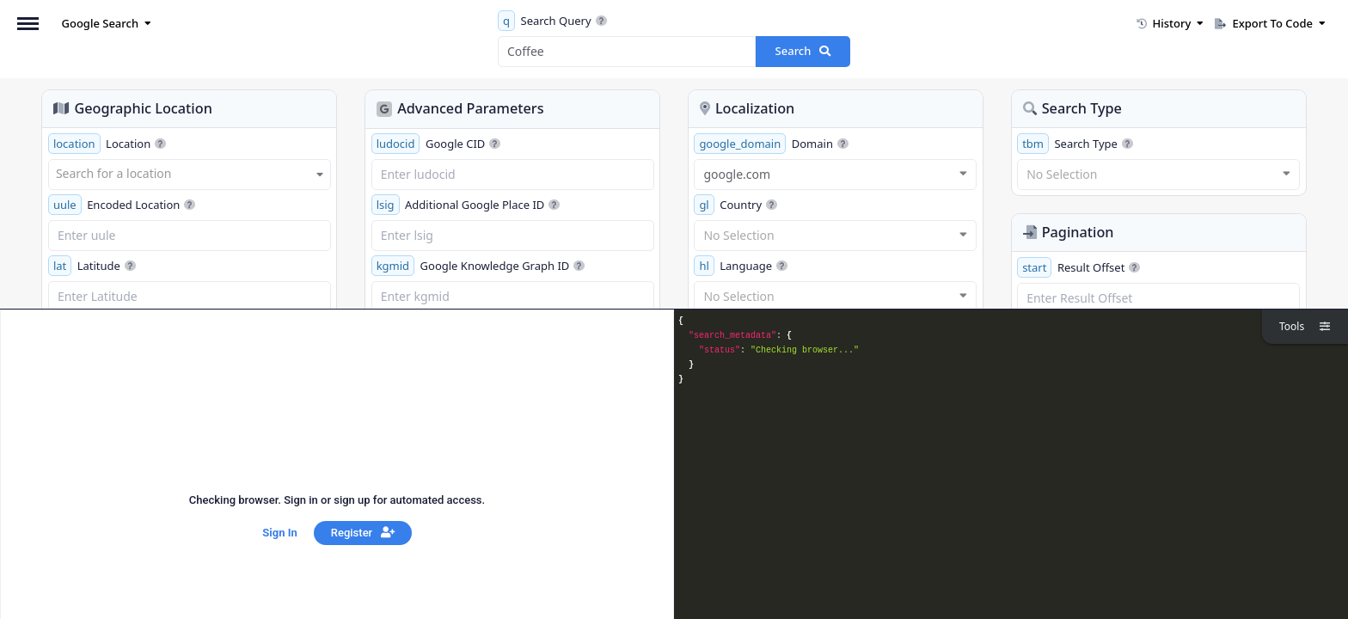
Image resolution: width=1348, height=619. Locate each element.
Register (363, 532)
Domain (771, 143)
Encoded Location (122, 204)
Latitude (92, 265)
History (1170, 23)
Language (740, 265)
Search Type (1075, 143)
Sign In (279, 532)
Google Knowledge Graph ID (478, 265)
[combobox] (189, 174)
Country (735, 204)
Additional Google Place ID (466, 204)
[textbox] (189, 173)
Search (803, 50)
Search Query (552, 20)
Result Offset (1078, 267)
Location (107, 143)
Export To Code (1270, 23)
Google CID (436, 143)
